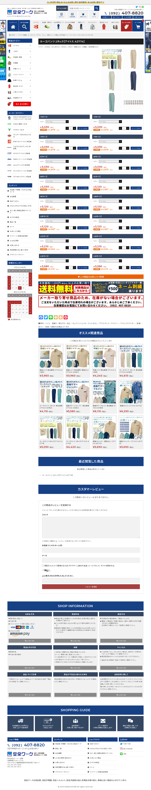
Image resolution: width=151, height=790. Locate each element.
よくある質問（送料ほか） (63, 758)
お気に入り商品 (15, 231)
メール (44, 555)
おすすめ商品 (14, 217)
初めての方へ (117, 17)
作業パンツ (50, 35)
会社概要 (13, 196)
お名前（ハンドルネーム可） (52, 545)
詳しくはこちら (30, 641)
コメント (45, 514)
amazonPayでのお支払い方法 (20, 206)
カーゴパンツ (31, 35)
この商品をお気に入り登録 (92, 276)
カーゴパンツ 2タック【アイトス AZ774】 (57, 475)
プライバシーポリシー (17, 254)
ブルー (44, 35)
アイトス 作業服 (22, 35)
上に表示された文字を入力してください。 (58, 575)
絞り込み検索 (62, 8)
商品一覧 (13, 222)
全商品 (56, 35)
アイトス (47, 47)
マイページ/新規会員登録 (19, 236)
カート (12, 226)
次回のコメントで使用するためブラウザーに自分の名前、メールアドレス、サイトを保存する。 (79, 565)
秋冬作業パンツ (63, 35)
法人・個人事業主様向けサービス (20, 211)
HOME (13, 35)
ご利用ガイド (106, 17)
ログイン (22, 16)
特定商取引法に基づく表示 (19, 250)
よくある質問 (127, 17)
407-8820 (125, 13)
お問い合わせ (138, 17)
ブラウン (38, 35)
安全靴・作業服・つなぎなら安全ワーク (21, 191)
